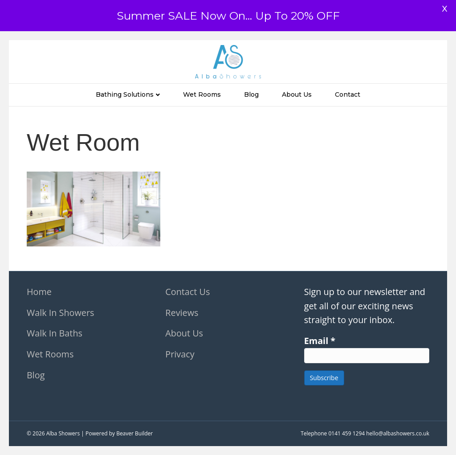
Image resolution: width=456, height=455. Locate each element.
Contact (347, 94)
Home (39, 292)
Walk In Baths (54, 333)
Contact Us (187, 292)
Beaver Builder (134, 433)
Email (319, 341)
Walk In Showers (60, 313)
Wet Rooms (202, 94)
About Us (297, 94)
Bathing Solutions (125, 94)
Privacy (179, 354)
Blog (251, 94)
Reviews (181, 313)
